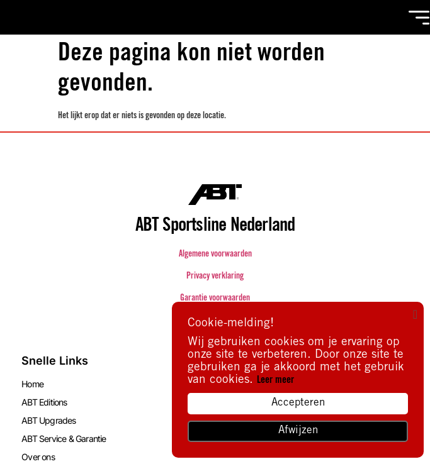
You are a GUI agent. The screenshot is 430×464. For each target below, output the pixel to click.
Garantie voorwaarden (215, 298)
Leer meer (275, 380)
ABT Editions (44, 402)
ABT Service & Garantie (63, 438)
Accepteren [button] (298, 403)
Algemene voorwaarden (215, 254)
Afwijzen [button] (298, 431)
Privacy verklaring (215, 276)
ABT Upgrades (48, 420)
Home (32, 383)
